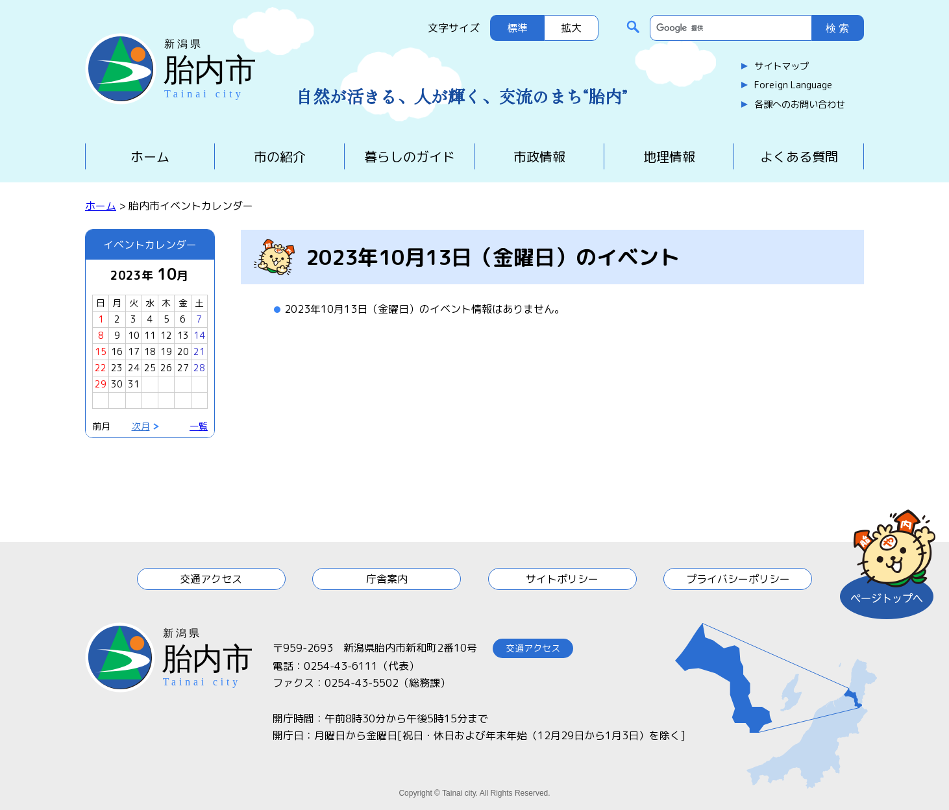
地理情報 (669, 156)
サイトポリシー (562, 579)
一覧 (199, 426)
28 (199, 368)
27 (183, 368)
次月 (141, 426)
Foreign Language (793, 85)
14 (199, 335)
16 (117, 351)
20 (183, 351)
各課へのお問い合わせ (799, 104)
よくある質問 (799, 156)
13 (183, 335)
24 (134, 368)
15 (100, 351)
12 (166, 335)
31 (134, 384)
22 (100, 368)
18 (150, 351)
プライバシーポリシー (738, 579)
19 (166, 351)
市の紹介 (280, 156)
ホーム (149, 156)
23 (117, 368)
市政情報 (539, 156)
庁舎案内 (387, 579)
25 (150, 368)
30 (117, 384)
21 (199, 351)
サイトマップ (781, 66)
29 (100, 384)
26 (166, 368)
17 (134, 351)
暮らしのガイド (409, 156)
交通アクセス (211, 579)
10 (134, 335)
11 (150, 335)
